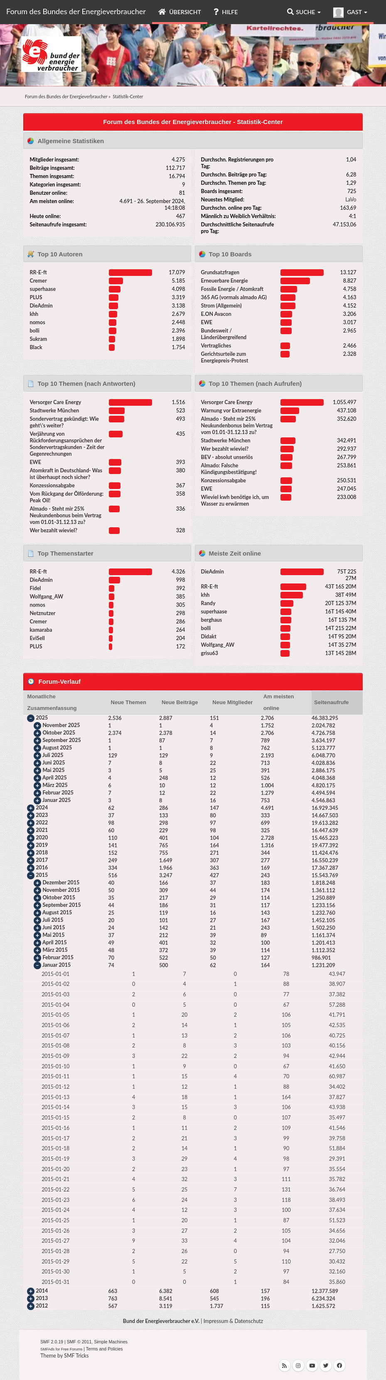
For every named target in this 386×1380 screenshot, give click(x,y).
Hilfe (226, 11)
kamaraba (41, 630)
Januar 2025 (56, 800)
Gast (350, 12)
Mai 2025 (53, 770)
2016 (42, 867)
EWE (206, 322)
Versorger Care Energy (55, 402)
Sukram (38, 339)
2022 (42, 822)
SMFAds (47, 1349)
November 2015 (61, 890)
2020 (42, 837)
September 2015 (61, 905)
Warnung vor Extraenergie (231, 410)
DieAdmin (41, 306)
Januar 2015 (56, 965)
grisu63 (209, 653)
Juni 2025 (53, 762)
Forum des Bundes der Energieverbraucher (76, 11)
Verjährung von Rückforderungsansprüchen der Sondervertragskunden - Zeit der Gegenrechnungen (67, 444)
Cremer (38, 281)
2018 (42, 852)
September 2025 (61, 740)
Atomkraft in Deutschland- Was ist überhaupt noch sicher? (66, 473)
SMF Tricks (76, 1356)
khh (34, 314)
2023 (42, 815)
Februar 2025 (58, 792)
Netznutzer (42, 613)
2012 (42, 1306)
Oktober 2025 (58, 733)
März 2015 (54, 950)
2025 (42, 718)
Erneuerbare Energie (224, 281)
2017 (42, 860)
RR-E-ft (38, 272)
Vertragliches (216, 346)
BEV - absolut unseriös (227, 457)
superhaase (43, 289)
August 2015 (57, 912)
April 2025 (54, 777)
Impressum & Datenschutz (233, 1321)
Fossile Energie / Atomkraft (232, 289)
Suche (304, 11)
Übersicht (179, 11)
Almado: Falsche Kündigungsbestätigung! (229, 468)
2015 (42, 875)
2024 (42, 807)
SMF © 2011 (79, 1341)
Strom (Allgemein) (221, 306)
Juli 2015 (52, 920)
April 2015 (54, 942)
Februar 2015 (58, 957)
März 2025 (54, 785)
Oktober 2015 (58, 897)
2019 (42, 845)
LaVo (350, 199)
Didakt (208, 636)
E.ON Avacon (216, 314)
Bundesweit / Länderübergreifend (224, 334)
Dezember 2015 (60, 882)
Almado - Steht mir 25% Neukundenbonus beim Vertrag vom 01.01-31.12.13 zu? (65, 515)
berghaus (211, 620)
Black (36, 347)
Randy (208, 603)
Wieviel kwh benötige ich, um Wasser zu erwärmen (235, 500)
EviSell (37, 638)
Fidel (35, 588)
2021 (42, 830)
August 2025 (57, 748)
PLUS (36, 297)
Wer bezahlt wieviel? (53, 530)
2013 (42, 1298)
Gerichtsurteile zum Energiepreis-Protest (224, 357)
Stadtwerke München (54, 410)
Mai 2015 (53, 935)
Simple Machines (111, 1341)
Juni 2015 (53, 927)
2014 (42, 1291)
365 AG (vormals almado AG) (234, 297)
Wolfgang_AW (46, 596)
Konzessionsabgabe (52, 485)
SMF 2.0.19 (51, 1341)
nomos (37, 322)
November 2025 (61, 725)
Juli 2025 (52, 755)
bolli (34, 331)
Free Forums (72, 1349)
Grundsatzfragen (220, 272)
